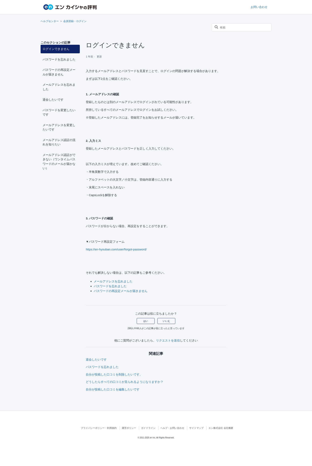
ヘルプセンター (50, 21)
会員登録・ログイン (75, 21)
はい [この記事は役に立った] (145, 321)
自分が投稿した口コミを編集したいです (112, 389)
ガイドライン (148, 428)
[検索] (241, 27)
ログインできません (56, 49)
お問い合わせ (259, 7)
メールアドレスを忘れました (59, 87)
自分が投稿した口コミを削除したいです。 (114, 374)
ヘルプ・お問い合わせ (172, 428)
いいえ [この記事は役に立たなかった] (166, 321)
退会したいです (53, 99)
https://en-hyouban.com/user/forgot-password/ (116, 249)
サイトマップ (196, 428)
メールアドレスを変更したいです (59, 127)
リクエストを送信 (168, 340)
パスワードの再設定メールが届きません (59, 72)
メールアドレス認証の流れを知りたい (59, 142)
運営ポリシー (129, 428)
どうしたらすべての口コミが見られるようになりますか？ (124, 381)
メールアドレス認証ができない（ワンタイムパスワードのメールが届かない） (59, 161)
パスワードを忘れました (59, 59)
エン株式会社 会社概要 (221, 428)
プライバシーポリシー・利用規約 (99, 428)
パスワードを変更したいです (59, 112)
